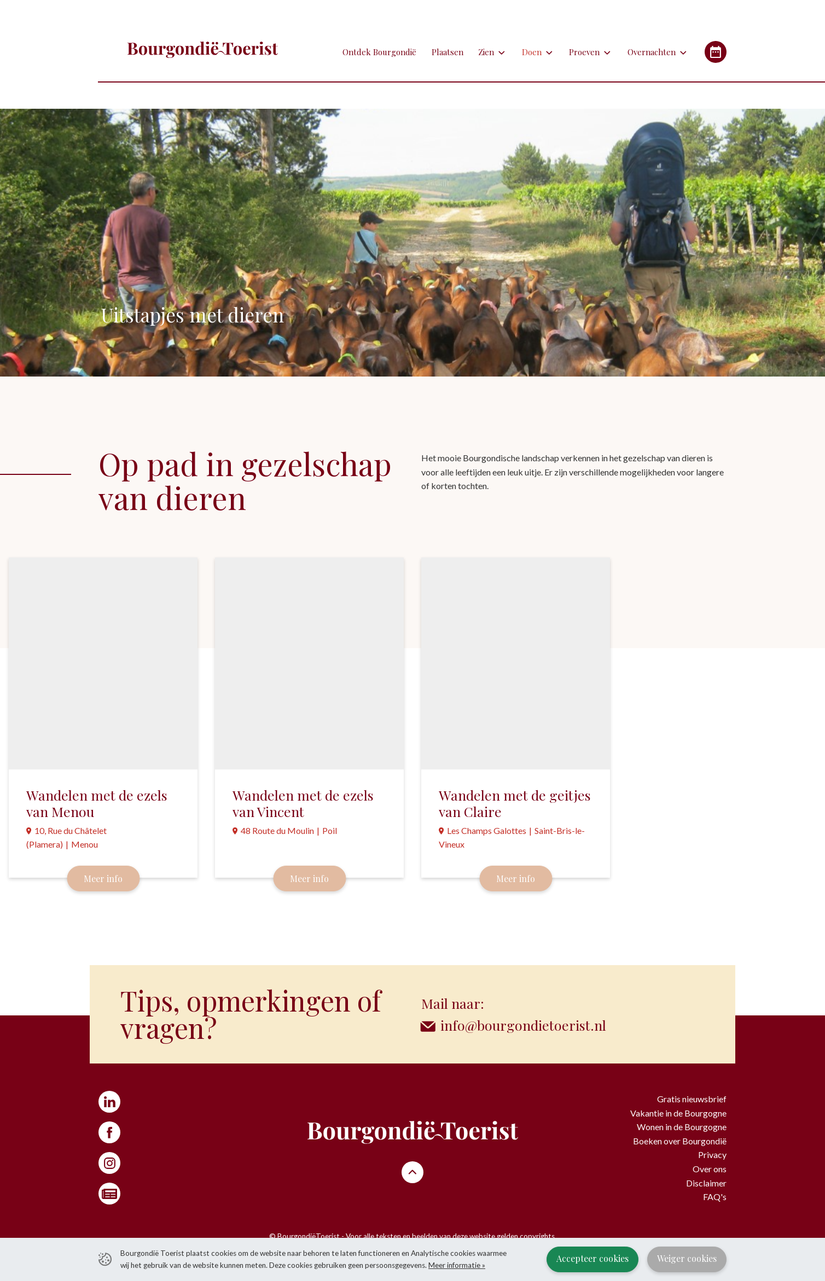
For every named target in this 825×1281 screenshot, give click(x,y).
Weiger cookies (687, 1258)
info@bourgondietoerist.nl (523, 1025)
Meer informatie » (456, 1265)
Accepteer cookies (592, 1258)
